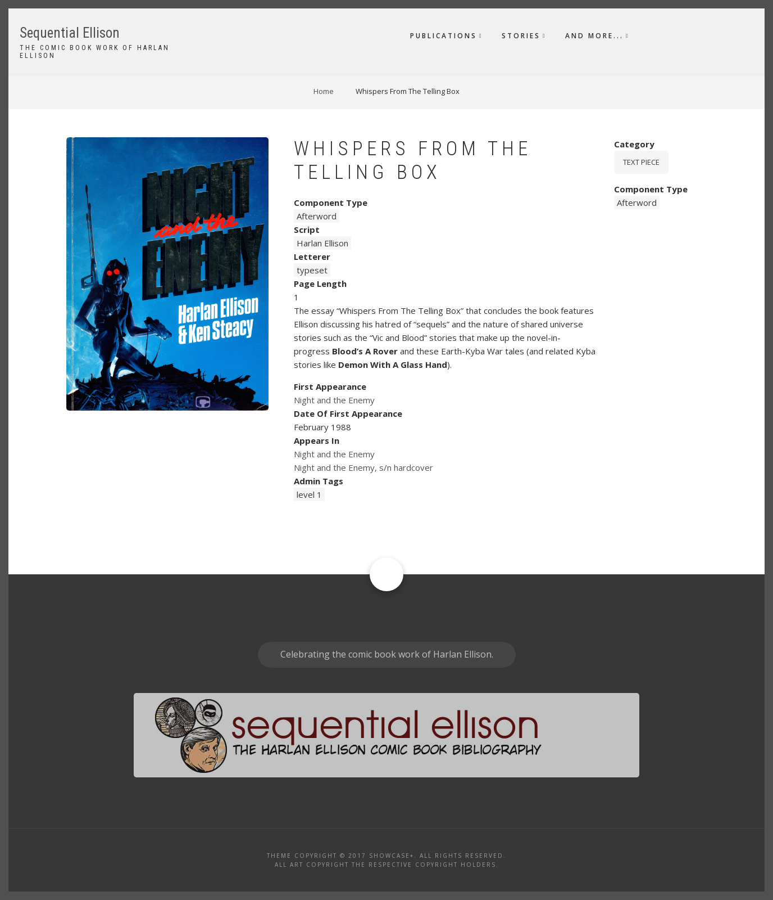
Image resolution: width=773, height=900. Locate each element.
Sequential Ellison (70, 33)
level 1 (309, 494)
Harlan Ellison (322, 243)
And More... (594, 35)
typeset (312, 270)
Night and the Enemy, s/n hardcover (363, 467)
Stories (521, 35)
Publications (443, 35)
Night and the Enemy (334, 400)
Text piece (641, 162)
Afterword (317, 216)
